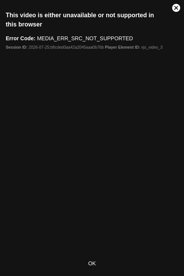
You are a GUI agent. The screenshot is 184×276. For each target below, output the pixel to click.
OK (92, 263)
